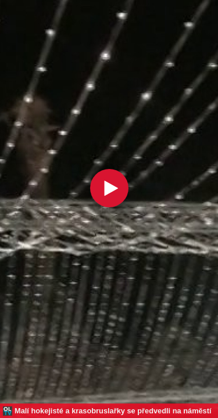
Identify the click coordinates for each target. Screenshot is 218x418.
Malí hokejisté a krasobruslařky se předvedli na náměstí (113, 410)
